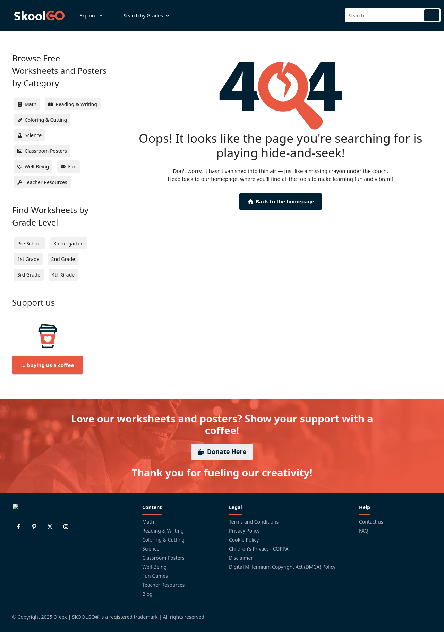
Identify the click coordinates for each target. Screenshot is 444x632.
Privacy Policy (244, 530)
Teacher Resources (163, 584)
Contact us (371, 521)
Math (148, 521)
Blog (147, 593)
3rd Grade (28, 274)
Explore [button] (91, 15)
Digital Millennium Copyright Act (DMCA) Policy (282, 566)
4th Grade (63, 274)
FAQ (363, 530)
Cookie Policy (244, 539)
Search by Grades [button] (146, 15)
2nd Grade (63, 259)
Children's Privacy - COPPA (259, 548)
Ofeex (60, 617)
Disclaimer (241, 557)
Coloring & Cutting (163, 539)
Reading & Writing (163, 530)
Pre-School (29, 243)
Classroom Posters (163, 557)
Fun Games (155, 575)
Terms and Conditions (254, 521)
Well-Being (154, 566)
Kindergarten (68, 243)
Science (150, 548)
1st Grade (28, 259)
